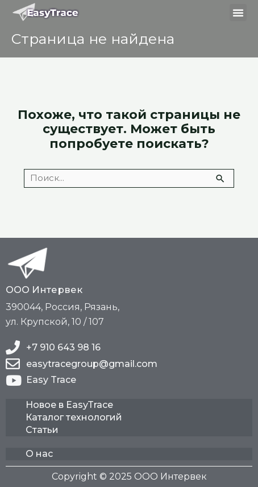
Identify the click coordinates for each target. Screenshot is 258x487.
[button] (238, 12)
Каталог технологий (74, 417)
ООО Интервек (44, 289)
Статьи (42, 429)
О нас (39, 453)
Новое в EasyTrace (69, 404)
